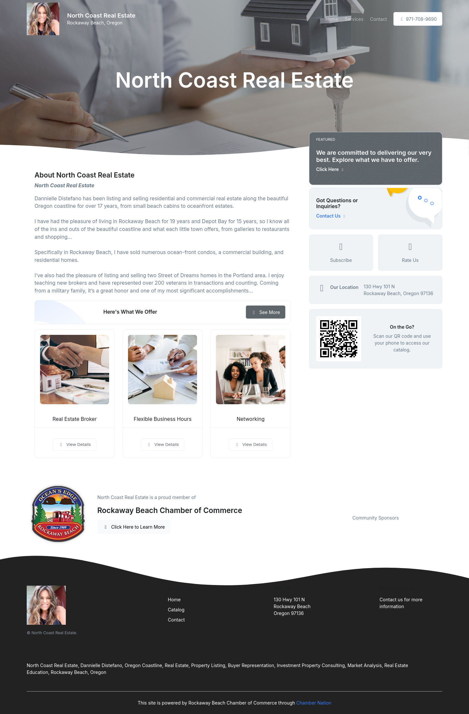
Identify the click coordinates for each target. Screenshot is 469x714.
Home (331, 19)
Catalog (176, 609)
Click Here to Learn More (134, 527)
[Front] (44, 19)
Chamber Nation (314, 703)
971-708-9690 (418, 19)
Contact (378, 19)
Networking (250, 419)
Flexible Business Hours (163, 419)
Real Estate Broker (74, 419)
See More (265, 312)
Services (354, 19)
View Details (74, 444)
